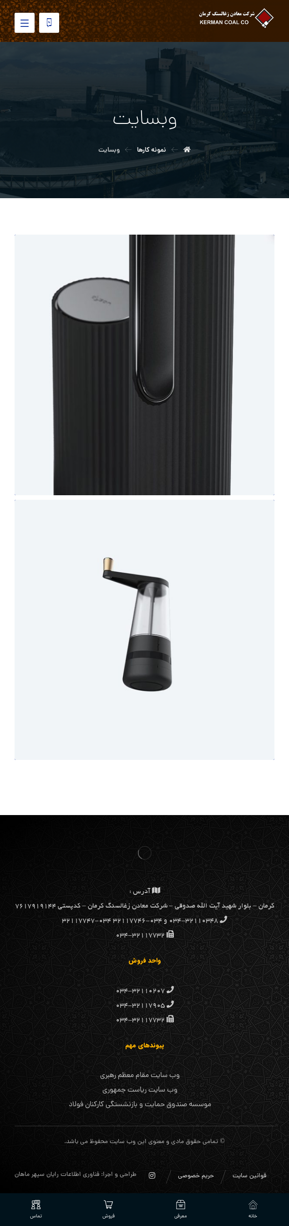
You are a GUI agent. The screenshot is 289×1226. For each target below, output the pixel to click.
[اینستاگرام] (152, 1175)
